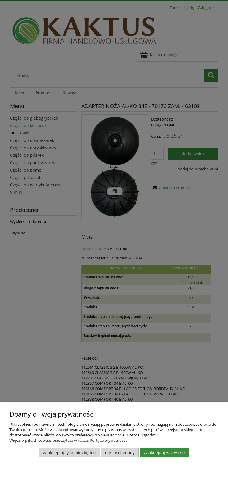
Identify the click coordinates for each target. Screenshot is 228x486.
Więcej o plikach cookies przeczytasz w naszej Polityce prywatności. (68, 440)
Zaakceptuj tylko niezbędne (69, 452)
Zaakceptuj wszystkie (164, 452)
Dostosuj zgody (120, 452)
